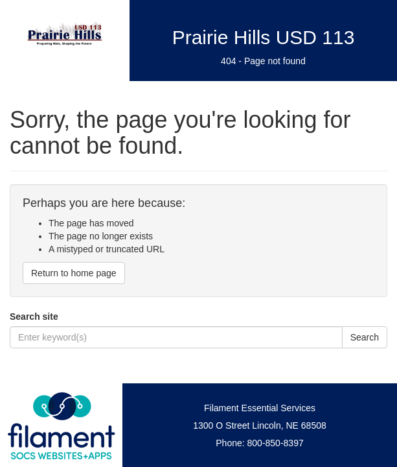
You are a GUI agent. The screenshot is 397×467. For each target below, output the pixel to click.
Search (364, 337)
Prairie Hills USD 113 (263, 37)
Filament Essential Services (259, 408)
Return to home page (74, 273)
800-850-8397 (275, 443)
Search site (34, 316)
